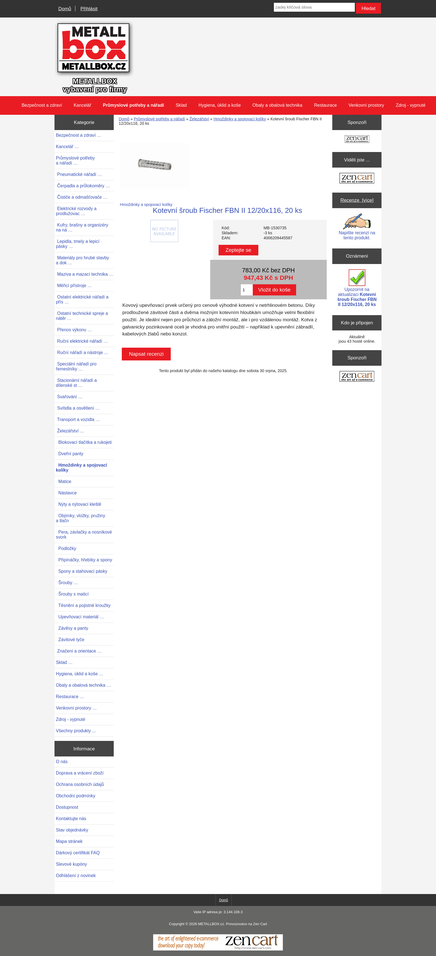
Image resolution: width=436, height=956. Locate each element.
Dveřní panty (69, 453)
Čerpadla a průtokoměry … (83, 185)
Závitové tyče (70, 639)
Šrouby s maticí (72, 594)
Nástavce (66, 493)
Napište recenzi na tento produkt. (357, 226)
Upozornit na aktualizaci (357, 288)
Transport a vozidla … (78, 419)
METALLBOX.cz (211, 924)
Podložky (66, 548)
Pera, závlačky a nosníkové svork (84, 534)
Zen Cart (260, 924)
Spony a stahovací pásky (81, 571)
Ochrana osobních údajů (80, 784)
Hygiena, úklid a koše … (79, 673)
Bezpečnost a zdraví (42, 105)
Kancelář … (67, 146)
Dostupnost (67, 807)
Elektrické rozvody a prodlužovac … (76, 211)
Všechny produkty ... (76, 730)
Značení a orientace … (79, 651)
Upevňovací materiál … (80, 616)
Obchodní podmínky (75, 795)
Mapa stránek (69, 841)
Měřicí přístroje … (74, 285)
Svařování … (69, 396)
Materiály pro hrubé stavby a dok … (82, 260)
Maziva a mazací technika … (84, 274)
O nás (62, 761)
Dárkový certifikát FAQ (78, 852)
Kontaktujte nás (71, 818)
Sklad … (64, 662)
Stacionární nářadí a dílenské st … (76, 383)
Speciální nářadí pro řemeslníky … (76, 366)
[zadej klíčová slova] (314, 7)
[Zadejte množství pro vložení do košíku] (247, 289)
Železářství (199, 119)
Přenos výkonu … (74, 329)
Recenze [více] (356, 200)
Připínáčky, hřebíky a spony (84, 559)
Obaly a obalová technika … (83, 685)
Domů (64, 8)
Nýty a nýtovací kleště (78, 504)
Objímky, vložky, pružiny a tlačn (80, 518)
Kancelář (82, 105)
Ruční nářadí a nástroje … (82, 352)
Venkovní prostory (366, 105)
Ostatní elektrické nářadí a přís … (82, 299)
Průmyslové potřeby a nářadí (159, 119)
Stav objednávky (72, 830)
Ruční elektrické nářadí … (82, 341)
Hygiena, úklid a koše (220, 105)
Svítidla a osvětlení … (78, 408)
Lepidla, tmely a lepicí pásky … (78, 244)
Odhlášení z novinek (76, 875)
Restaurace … (70, 696)
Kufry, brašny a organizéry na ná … (82, 227)
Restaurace (325, 105)
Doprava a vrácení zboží (80, 773)
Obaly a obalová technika (277, 105)
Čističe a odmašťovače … (81, 197)
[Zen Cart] (218, 949)
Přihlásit (88, 8)
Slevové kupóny (71, 864)
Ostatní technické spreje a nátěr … (82, 316)
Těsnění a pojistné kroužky (83, 605)
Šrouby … (67, 582)
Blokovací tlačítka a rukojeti (84, 442)
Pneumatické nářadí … (79, 174)
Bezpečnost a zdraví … (78, 135)
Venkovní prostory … (76, 708)
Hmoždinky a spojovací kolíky (240, 119)
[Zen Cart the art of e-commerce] (357, 139)
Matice (63, 481)
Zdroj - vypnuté (410, 105)
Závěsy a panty (72, 628)
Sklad (181, 105)
